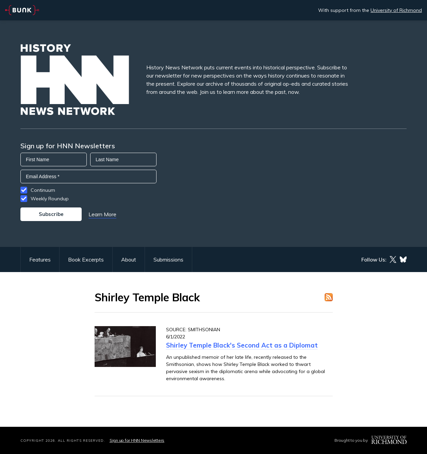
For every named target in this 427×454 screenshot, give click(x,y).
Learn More (102, 214)
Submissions (168, 259)
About (128, 259)
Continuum (43, 190)
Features (40, 259)
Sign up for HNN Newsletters (137, 440)
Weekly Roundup (50, 199)
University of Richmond (396, 10)
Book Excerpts (86, 259)
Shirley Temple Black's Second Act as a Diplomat (242, 345)
